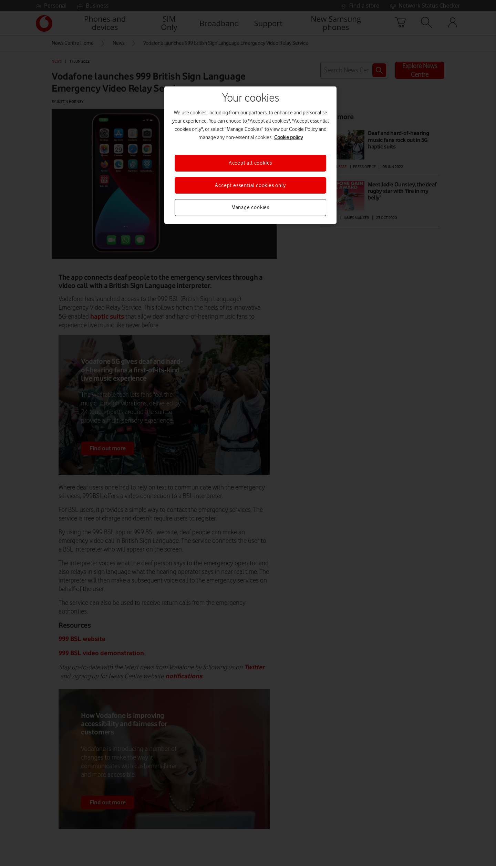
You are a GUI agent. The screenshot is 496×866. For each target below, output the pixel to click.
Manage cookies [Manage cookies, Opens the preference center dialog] (250, 207)
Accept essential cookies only (250, 185)
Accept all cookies (250, 163)
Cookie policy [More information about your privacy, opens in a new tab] (288, 137)
